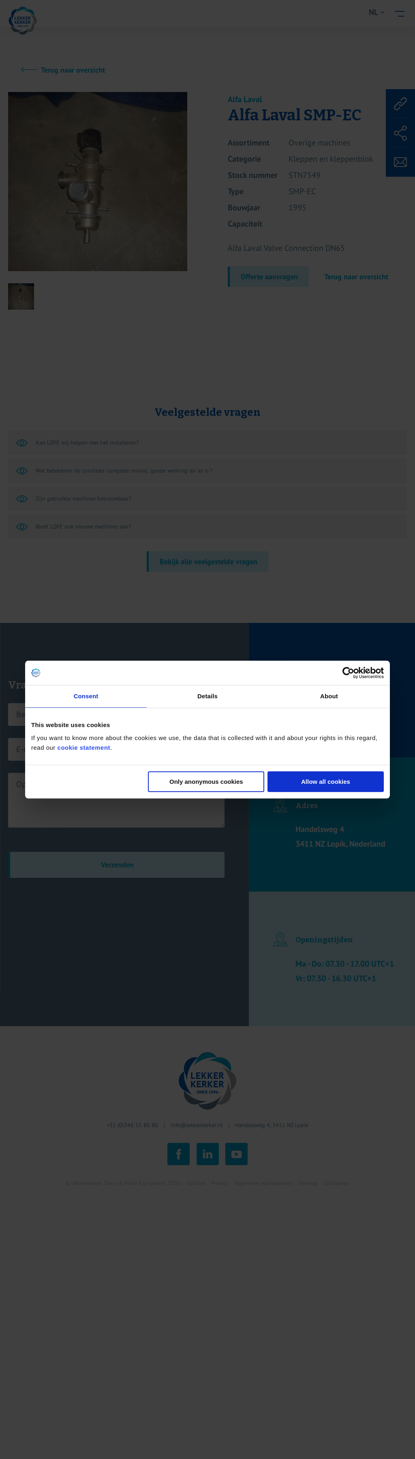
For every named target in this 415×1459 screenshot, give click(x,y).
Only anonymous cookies (206, 781)
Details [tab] (207, 696)
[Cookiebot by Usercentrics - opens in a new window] (348, 673)
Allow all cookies (325, 781)
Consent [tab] (86, 696)
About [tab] (329, 696)
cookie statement (84, 747)
